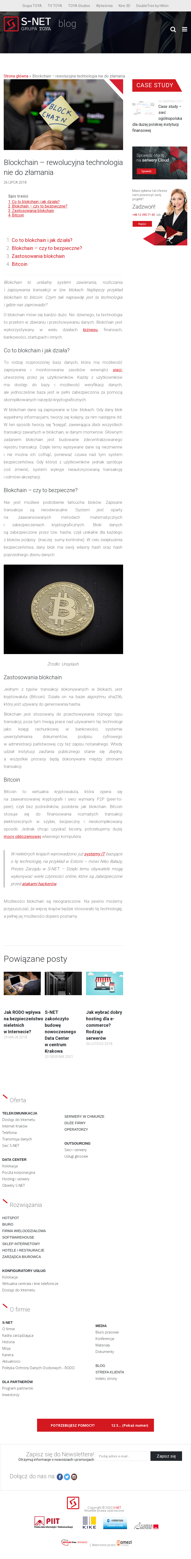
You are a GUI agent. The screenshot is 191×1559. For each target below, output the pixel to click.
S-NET (117, 1507)
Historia (8, 1341)
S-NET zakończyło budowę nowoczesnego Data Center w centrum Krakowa (60, 1032)
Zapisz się (166, 1456)
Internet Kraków (14, 1126)
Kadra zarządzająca (17, 1335)
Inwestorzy (10, 1394)
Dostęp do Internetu (18, 1119)
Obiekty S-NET (13, 1185)
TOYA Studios (79, 6)
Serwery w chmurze (84, 1116)
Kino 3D (124, 6)
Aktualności (11, 1361)
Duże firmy (75, 1123)
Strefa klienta (110, 1372)
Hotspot (10, 1218)
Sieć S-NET (10, 1145)
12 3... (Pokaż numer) (129, 1425)
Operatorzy (76, 1129)
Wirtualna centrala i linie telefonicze (30, 1283)
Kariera (7, 1354)
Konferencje (105, 1338)
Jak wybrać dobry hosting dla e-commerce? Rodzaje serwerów (104, 1025)
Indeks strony (106, 1378)
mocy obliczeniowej (22, 836)
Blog (100, 1366)
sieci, (117, 369)
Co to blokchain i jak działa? (42, 240)
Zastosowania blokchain (38, 256)
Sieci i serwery (75, 1149)
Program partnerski (17, 1388)
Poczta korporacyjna (18, 1172)
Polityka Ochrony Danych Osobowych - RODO (38, 1367)
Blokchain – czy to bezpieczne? (47, 248)
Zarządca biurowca (21, 1257)
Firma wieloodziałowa (24, 1231)
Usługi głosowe (76, 1156)
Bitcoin (19, 264)
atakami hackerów (39, 883)
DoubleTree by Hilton (152, 6)
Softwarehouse (18, 1237)
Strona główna (16, 76)
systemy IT (94, 853)
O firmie (8, 1329)
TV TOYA (55, 6)
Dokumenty (105, 1351)
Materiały (103, 1345)
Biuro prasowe (107, 1332)
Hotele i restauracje (23, 1250)
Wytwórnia (104, 6)
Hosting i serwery (15, 1179)
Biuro (7, 1224)
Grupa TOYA (32, 6)
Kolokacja (10, 1166)
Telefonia (9, 1132)
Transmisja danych (17, 1139)
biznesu (90, 329)
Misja (6, 1348)
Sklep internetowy (21, 1244)
